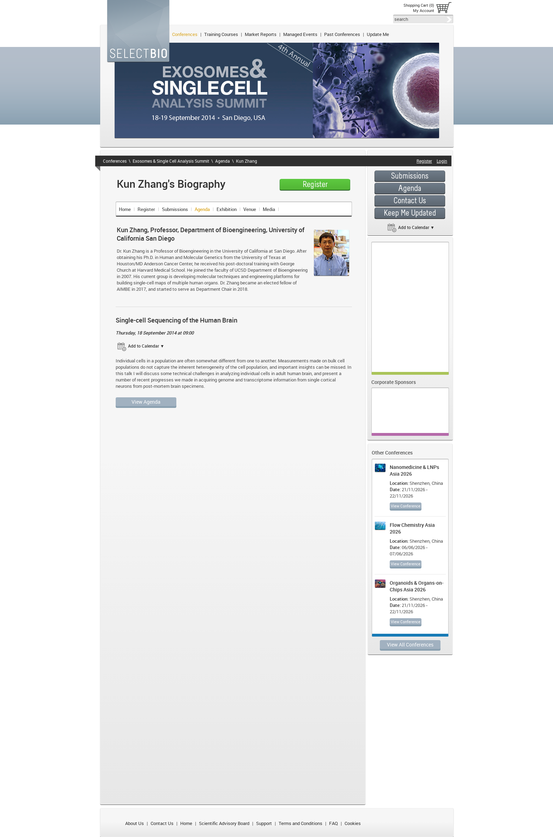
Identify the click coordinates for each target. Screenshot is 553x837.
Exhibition (227, 209)
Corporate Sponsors (393, 382)
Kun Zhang (246, 161)
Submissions (175, 209)
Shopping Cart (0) (418, 5)
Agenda (222, 161)
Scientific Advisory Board (224, 823)
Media (269, 209)
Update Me (378, 34)
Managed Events (300, 34)
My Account (423, 10)
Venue (249, 209)
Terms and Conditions (300, 823)
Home (125, 209)
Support (264, 823)
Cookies (353, 823)
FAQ (333, 823)
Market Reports (260, 34)
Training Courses (221, 34)
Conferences (185, 34)
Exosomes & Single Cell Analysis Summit (171, 161)
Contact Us (162, 823)
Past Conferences (342, 34)
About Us (134, 823)
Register (146, 209)
